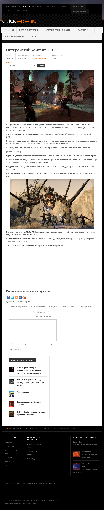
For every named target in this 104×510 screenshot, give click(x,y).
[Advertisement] (35, 267)
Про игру (26, 10)
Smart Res (77, 442)
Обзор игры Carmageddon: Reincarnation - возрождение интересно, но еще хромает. (29, 370)
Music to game (23, 392)
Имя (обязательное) (41, 312)
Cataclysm (85, 30)
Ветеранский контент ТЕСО (32, 50)
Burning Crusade (29, 30)
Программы (36, 6)
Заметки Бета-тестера (33, 453)
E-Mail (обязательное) (42, 316)
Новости (26, 6)
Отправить (14, 350)
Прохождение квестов (32, 460)
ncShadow (86, 452)
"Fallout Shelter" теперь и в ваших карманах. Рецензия (31, 413)
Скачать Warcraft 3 (29, 483)
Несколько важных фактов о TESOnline (29, 403)
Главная (9, 30)
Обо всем (43, 483)
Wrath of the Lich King (59, 30)
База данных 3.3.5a (13, 6)
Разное (52, 483)
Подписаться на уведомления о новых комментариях (33, 344)
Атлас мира (61, 6)
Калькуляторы (49, 6)
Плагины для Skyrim (11, 483)
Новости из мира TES (40, 58)
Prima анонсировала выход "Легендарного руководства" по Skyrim (30, 382)
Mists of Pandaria (15, 37)
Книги (36, 37)
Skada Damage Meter (88, 465)
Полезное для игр (13, 10)
